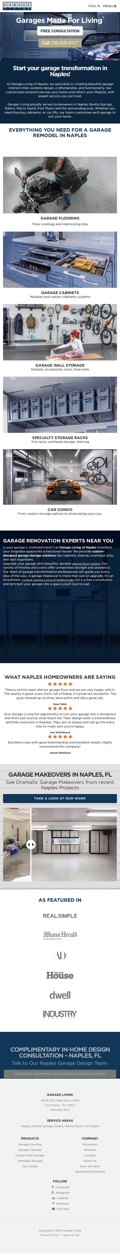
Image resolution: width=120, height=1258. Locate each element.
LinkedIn (62, 1198)
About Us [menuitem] (89, 1160)
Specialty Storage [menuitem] (30, 1160)
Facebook (63, 1187)
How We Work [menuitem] (90, 1166)
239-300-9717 (60, 42)
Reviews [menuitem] (90, 1149)
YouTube (62, 1208)
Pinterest (62, 1203)
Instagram (63, 1192)
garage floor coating (86, 563)
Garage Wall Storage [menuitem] (30, 1155)
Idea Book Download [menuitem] (90, 1171)
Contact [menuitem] (90, 1155)
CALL (94, 6)
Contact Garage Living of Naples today (48, 579)
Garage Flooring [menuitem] (30, 1144)
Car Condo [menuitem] (30, 1166)
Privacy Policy (50, 1235)
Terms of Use (71, 1235)
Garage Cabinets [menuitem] (30, 1149)
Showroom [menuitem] (90, 1144)
